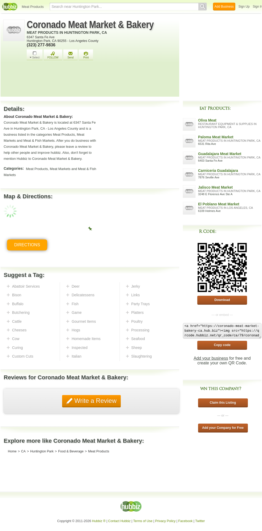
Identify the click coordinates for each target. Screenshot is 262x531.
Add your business (211, 358)
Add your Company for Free (223, 428)
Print (86, 55)
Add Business (224, 6)
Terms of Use (142, 521)
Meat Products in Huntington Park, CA (67, 32)
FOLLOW (52, 55)
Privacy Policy (165, 521)
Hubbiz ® (99, 521)
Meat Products (33, 7)
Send (70, 55)
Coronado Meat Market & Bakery (90, 24)
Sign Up (244, 6)
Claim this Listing (223, 402)
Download (222, 300)
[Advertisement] (101, 80)
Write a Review (95, 400)
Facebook (185, 521)
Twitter (200, 521)
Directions (27, 245)
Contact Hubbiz (119, 521)
